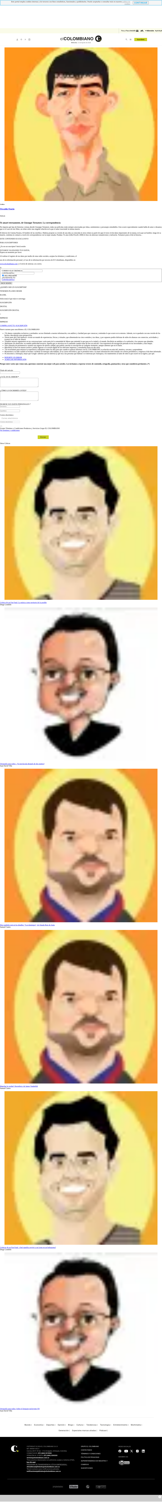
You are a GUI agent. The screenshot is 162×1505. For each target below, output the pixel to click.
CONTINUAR (140, 2)
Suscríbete (140, 39)
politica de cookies (126, 3)
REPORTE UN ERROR (13, 357)
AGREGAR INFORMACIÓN (15, 359)
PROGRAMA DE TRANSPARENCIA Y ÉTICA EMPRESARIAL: (47, 1468)
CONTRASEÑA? (8, 280)
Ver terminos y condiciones (10, 434)
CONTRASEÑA (8, 273)
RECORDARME (10, 276)
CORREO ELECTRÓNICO (12, 271)
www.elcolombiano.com (9, 264)
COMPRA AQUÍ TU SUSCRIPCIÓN (13, 326)
